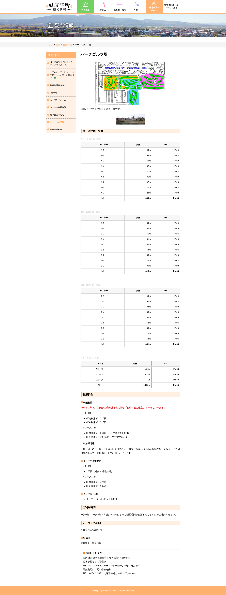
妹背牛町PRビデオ (58, 129)
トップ (49, 44)
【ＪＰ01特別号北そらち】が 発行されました (62, 63)
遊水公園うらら (57, 115)
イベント (137, 6)
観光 (57, 44)
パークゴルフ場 (57, 122)
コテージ (54, 92)
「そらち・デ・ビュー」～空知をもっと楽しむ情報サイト (62, 75)
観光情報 (85, 6)
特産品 (103, 6)
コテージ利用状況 (58, 107)
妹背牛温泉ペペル (154, 6)
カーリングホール (58, 100)
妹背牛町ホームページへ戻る (171, 6)
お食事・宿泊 (120, 6)
